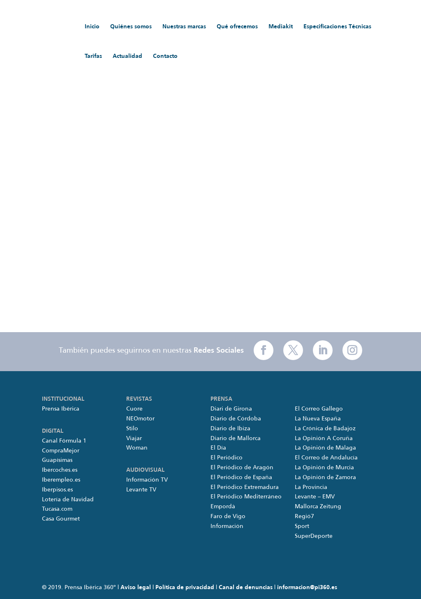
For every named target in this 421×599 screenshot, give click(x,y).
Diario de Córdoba (235, 419)
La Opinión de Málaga (325, 448)
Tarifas (93, 56)
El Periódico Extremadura (244, 487)
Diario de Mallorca (235, 438)
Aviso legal (135, 587)
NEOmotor (140, 419)
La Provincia (311, 487)
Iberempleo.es (61, 480)
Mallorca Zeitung (318, 506)
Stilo (132, 428)
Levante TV (141, 490)
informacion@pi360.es (307, 587)
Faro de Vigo (227, 516)
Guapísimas (57, 460)
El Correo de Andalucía (326, 458)
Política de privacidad (184, 587)
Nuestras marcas (184, 27)
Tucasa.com (57, 509)
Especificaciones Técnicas (337, 27)
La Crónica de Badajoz (325, 428)
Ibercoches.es (59, 470)
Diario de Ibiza (230, 428)
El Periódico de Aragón (241, 467)
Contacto (165, 56)
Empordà (222, 506)
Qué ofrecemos (237, 27)
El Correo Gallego (319, 409)
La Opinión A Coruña (324, 438)
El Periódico (226, 458)
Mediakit (280, 27)
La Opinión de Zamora (325, 477)
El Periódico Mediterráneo (246, 497)
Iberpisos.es (57, 490)
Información (226, 526)
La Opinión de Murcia (324, 467)
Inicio (92, 27)
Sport (302, 526)
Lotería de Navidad (68, 500)
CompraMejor (60, 451)
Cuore (134, 409)
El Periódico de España (241, 477)
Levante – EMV (315, 497)
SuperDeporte (314, 536)
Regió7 (304, 516)
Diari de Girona (231, 409)
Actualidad (127, 56)
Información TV (147, 480)
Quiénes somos (131, 27)
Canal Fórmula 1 (64, 441)
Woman (137, 448)
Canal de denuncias (246, 587)
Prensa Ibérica (60, 409)
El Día (218, 448)
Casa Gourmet (61, 519)
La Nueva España (318, 419)
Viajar (134, 438)
